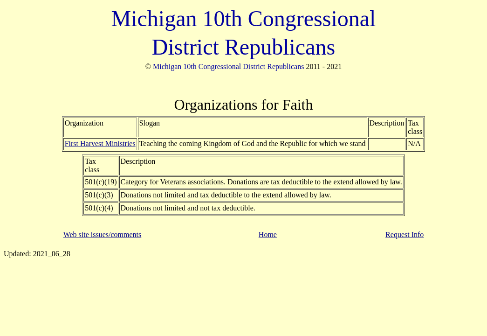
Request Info (404, 234)
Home (268, 234)
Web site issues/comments (102, 234)
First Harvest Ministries (100, 143)
